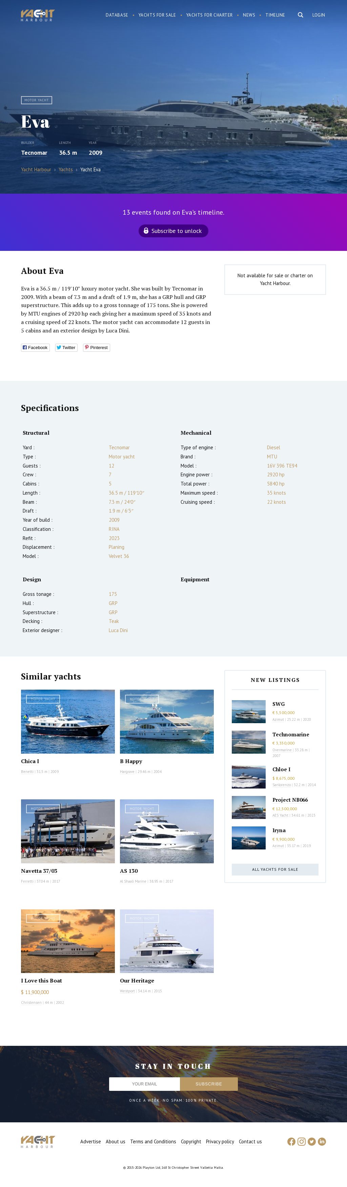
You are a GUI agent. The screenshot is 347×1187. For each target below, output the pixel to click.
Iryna (279, 830)
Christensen (31, 1002)
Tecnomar (34, 152)
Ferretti (27, 881)
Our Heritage (137, 980)
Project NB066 (290, 799)
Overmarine (282, 750)
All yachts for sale (275, 869)
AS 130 (129, 871)
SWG (278, 703)
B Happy (131, 761)
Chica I (30, 761)
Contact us (250, 1141)
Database (117, 15)
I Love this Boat (41, 980)
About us (115, 1141)
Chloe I (281, 769)
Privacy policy (220, 1141)
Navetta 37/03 (39, 871)
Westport (127, 991)
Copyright (191, 1141)
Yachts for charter (209, 15)
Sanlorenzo (281, 784)
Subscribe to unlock (176, 231)
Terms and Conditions (153, 1141)
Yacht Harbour (38, 16)
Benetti (27, 771)
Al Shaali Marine (133, 881)
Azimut (278, 719)
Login (318, 15)
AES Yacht (280, 815)
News (249, 15)
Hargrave (127, 771)
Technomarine (290, 734)
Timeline (275, 15)
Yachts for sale (157, 15)
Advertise (90, 1141)
